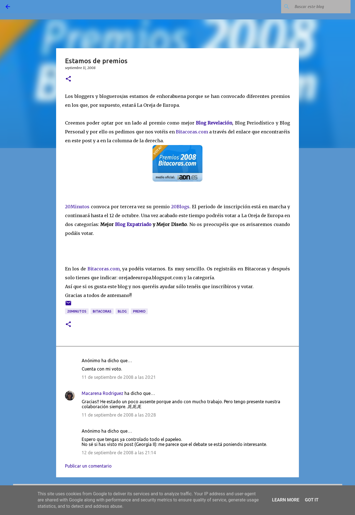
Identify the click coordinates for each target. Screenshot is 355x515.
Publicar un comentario (88, 465)
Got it (311, 500)
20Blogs (180, 206)
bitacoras (102, 311)
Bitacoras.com (192, 132)
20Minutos (78, 206)
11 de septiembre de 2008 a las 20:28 (119, 414)
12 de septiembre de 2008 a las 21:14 (119, 452)
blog (122, 311)
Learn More (285, 500)
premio (139, 311)
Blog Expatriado (133, 224)
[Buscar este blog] (321, 6)
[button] (68, 79)
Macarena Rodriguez (102, 393)
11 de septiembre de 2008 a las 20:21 (119, 377)
